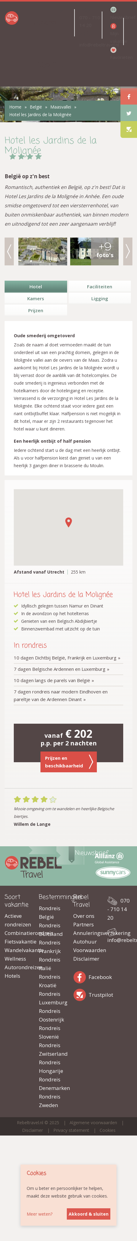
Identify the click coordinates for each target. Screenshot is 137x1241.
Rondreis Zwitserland (51, 1049)
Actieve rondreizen (17, 920)
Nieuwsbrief (116, 17)
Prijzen (35, 310)
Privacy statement (71, 1130)
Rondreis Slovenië (49, 1032)
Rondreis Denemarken (51, 1083)
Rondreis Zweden (49, 1101)
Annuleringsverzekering (85, 932)
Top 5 (48, 65)
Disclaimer (85, 958)
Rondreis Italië (49, 964)
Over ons (83, 915)
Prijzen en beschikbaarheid (69, 762)
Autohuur (85, 941)
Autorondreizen (17, 967)
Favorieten (116, 57)
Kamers (35, 298)
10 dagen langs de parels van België (52, 680)
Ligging (99, 298)
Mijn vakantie (116, 37)
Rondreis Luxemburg (51, 998)
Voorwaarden (85, 950)
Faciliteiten (99, 286)
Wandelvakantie (17, 950)
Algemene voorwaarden (93, 1122)
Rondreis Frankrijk (50, 947)
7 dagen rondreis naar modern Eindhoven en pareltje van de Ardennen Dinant (61, 695)
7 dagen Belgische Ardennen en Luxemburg (59, 669)
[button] (68, 522)
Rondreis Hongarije (51, 1066)
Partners (83, 924)
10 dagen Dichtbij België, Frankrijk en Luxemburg (65, 658)
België (36, 107)
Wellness (15, 958)
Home (15, 107)
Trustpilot (81, 993)
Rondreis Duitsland (51, 929)
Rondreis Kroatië (49, 981)
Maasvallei (60, 107)
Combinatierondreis (17, 932)
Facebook (81, 976)
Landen (44, 22)
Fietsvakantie (17, 941)
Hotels (12, 975)
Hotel (35, 286)
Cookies (108, 1130)
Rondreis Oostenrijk (51, 1015)
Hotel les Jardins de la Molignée (40, 114)
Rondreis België (49, 912)
